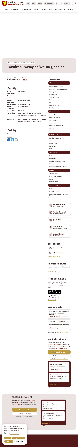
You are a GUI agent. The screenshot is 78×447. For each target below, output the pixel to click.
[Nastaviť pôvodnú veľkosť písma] (59, 3)
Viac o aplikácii (52, 256)
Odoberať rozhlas (59, 308)
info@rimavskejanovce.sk (68, 443)
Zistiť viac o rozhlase (59, 312)
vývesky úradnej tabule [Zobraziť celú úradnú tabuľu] (62, 288)
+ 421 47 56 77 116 (65, 440)
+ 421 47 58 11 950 (65, 438)
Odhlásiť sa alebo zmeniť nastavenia (59, 315)
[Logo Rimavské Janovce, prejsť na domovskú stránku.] (13, 3)
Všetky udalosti (52, 228)
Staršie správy (53, 340)
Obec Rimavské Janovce (17, 405)
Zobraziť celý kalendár (54, 213)
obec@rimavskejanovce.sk (68, 442)
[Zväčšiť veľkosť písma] (61, 3)
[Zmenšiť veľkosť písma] (57, 3)
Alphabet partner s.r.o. (22, 403)
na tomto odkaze (14, 434)
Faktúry (25, 35)
